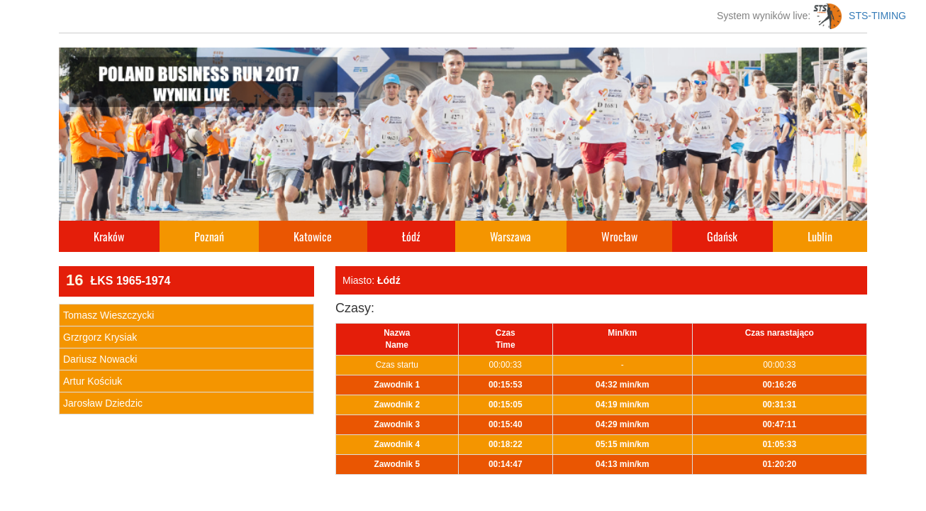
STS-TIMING (859, 15)
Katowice (313, 236)
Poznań (209, 236)
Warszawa (510, 236)
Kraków (109, 236)
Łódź (411, 236)
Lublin (820, 236)
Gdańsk (722, 236)
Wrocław (619, 236)
